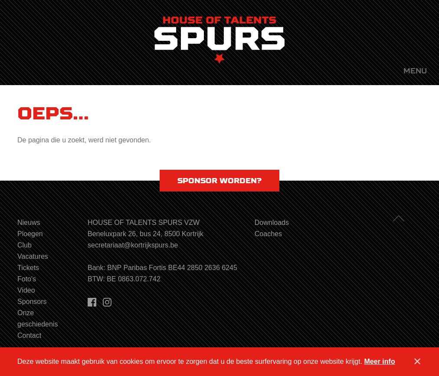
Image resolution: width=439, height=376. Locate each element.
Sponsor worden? (219, 181)
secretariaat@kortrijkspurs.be (133, 245)
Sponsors (32, 301)
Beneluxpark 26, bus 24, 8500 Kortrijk (145, 233)
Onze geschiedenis (37, 318)
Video (26, 290)
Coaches (268, 233)
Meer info (379, 361)
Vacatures (32, 256)
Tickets (28, 267)
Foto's (26, 279)
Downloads (272, 222)
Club (24, 245)
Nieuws (28, 222)
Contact (29, 335)
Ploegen (30, 233)
